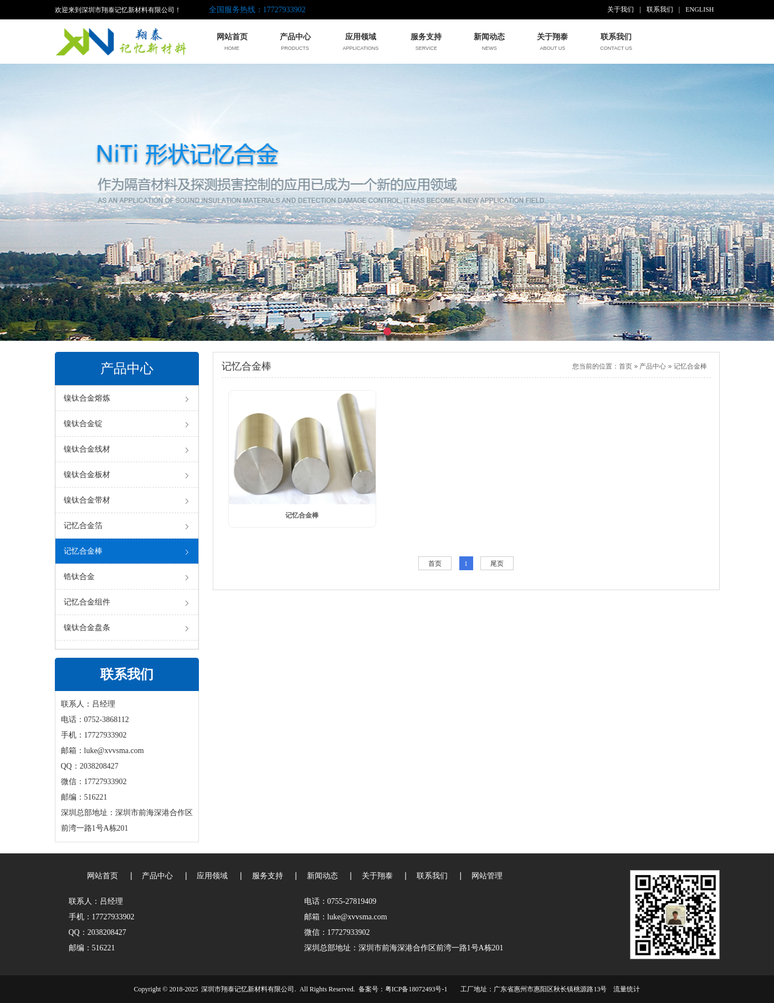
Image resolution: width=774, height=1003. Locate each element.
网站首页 (102, 876)
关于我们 (620, 9)
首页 (625, 366)
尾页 (497, 563)
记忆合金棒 (690, 366)
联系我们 (660, 9)
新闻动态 (322, 876)
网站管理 (487, 876)
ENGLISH (699, 9)
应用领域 (212, 876)
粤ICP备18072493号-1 (416, 989)
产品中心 (652, 366)
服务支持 (267, 876)
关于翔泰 (377, 876)
